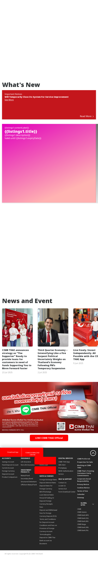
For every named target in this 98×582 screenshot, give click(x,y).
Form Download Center (66, 515)
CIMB (79, 533)
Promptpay (62, 491)
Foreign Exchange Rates (48, 503)
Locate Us (62, 509)
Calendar (81, 518)
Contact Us (62, 506)
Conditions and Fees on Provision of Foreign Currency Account (48, 552)
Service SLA (62, 512)
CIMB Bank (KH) (82, 545)
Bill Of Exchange (45, 515)
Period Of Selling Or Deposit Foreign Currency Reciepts (47, 524)
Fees (41, 531)
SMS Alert (61, 488)
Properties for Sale (85, 486)
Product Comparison (9, 501)
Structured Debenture (29, 505)
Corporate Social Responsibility (84, 503)
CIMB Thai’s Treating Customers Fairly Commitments (85, 497)
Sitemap (80, 521)
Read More (87, 116)
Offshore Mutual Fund (29, 508)
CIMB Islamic (82, 536)
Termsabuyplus (45, 558)
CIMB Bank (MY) (83, 539)
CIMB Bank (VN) (82, 551)
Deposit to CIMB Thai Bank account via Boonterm (47, 564)
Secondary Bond (27, 502)
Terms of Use (82, 515)
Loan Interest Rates (47, 518)
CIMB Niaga (81, 548)
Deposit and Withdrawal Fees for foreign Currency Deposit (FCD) (48, 537)
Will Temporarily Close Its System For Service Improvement (37, 96)
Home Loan (44, 488)
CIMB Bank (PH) (82, 554)
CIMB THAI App (64, 485)
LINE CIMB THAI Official (49, 461)
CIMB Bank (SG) (82, 542)
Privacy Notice (83, 508)
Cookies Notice (83, 511)
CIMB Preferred (83, 482)
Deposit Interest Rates (48, 506)
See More (9, 100)
